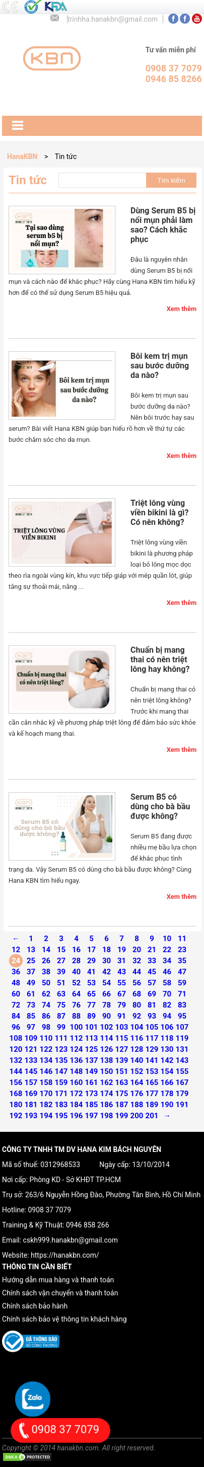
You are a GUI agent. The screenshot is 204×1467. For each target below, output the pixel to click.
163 (121, 1082)
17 (91, 949)
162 (106, 1082)
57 (152, 982)
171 (61, 1093)
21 (152, 949)
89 (91, 1016)
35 (182, 960)
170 (46, 1093)
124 (76, 1049)
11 (182, 938)
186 (106, 1104)
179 (182, 1093)
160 (76, 1082)
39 (61, 971)
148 (76, 1071)
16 (76, 949)
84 (16, 1016)
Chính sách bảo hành (34, 1306)
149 (91, 1071)
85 (31, 1016)
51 (61, 982)
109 (31, 1038)
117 (152, 1038)
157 (31, 1082)
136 (76, 1060)
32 (136, 960)
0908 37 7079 (49, 1210)
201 (152, 1115)
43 (121, 971)
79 (121, 1005)
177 (152, 1093)
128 (137, 1049)
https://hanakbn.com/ (65, 1255)
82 (167, 1005)
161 (91, 1082)
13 (31, 949)
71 (182, 993)
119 (182, 1038)
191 (182, 1104)
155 (182, 1071)
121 (31, 1049)
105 (152, 1027)
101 (91, 1027)
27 (61, 960)
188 (137, 1104)
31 (121, 960)
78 (106, 1005)
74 (46, 1005)
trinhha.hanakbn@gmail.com (112, 19)
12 (16, 949)
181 (31, 1104)
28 (76, 960)
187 (121, 1104)
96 (16, 1027)
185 (91, 1104)
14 (46, 949)
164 (137, 1082)
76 (76, 1005)
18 (106, 949)
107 (182, 1027)
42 (106, 971)
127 (121, 1049)
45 (152, 971)
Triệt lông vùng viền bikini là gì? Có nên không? (159, 512)
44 (136, 971)
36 (16, 971)
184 (76, 1104)
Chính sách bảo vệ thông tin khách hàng (64, 1319)
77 (91, 1005)
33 (152, 960)
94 (167, 1016)
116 (137, 1038)
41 (91, 971)
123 (61, 1049)
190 (167, 1104)
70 (167, 993)
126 (106, 1049)
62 (46, 993)
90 (106, 1016)
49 (31, 982)
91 (121, 1016)
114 (106, 1038)
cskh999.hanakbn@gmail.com (70, 1240)
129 (152, 1049)
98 (46, 1027)
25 (31, 960)
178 (167, 1093)
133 (31, 1060)
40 (76, 971)
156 (16, 1082)
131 (182, 1049)
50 (46, 982)
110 (46, 1038)
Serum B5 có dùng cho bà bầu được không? (160, 806)
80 (136, 1005)
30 (106, 960)
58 (167, 982)
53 (91, 982)
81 (152, 1005)
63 (61, 993)
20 (136, 949)
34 (167, 960)
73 (31, 1005)
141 (152, 1060)
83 (182, 1005)
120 (16, 1049)
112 (76, 1038)
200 (137, 1115)
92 (136, 1016)
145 (31, 1071)
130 (167, 1049)
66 (106, 993)
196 (76, 1115)
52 (76, 982)
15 (61, 949)
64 (76, 993)
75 (61, 1005)
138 (106, 1060)
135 (61, 1060)
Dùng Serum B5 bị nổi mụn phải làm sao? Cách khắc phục (162, 225)
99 (61, 1027)
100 (76, 1027)
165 (152, 1082)
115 (121, 1038)
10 (167, 938)
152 (137, 1071)
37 (31, 971)
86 (46, 1016)
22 (167, 949)
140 (137, 1060)
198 (106, 1115)
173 (91, 1093)
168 (16, 1093)
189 (152, 1104)
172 (76, 1093)
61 (31, 993)
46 (167, 971)
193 (31, 1115)
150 (106, 1071)
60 (16, 993)
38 (46, 971)
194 (46, 1115)
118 (167, 1038)
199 (121, 1115)
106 (167, 1027)
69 (152, 993)
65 (91, 993)
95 (182, 1016)
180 (16, 1104)
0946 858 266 (87, 1225)
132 (16, 1060)
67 (121, 993)
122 (46, 1049)
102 (106, 1027)
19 (121, 949)
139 (121, 1060)
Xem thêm (182, 309)
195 (61, 1115)
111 (61, 1038)
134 (46, 1060)
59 (182, 982)
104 (137, 1027)
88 (76, 1016)
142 (167, 1060)
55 (121, 982)
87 (61, 1016)
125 (91, 1049)
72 (16, 1005)
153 (152, 1071)
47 (182, 971)
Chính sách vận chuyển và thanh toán (60, 1293)
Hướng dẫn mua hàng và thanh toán (58, 1280)
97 (31, 1027)
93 (152, 1016)
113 (91, 1038)
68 (136, 993)
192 (16, 1115)
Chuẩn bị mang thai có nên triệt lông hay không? (159, 659)
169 (31, 1093)
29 (91, 960)
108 (16, 1038)
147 (61, 1071)
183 (61, 1104)
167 (182, 1082)
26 (46, 960)
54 (106, 982)
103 (121, 1027)
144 (16, 1071)
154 (167, 1071)
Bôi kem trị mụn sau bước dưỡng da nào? (159, 365)
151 (121, 1071)
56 (136, 982)
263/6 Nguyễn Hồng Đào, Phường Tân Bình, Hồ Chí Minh (112, 1195)
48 (16, 982)
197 (91, 1115)
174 (106, 1093)
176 (137, 1093)
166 (167, 1082)
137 (91, 1060)
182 (46, 1104)
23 (182, 949)
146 (46, 1071)
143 (182, 1060)
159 (61, 1082)
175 (121, 1093)
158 (46, 1082)
